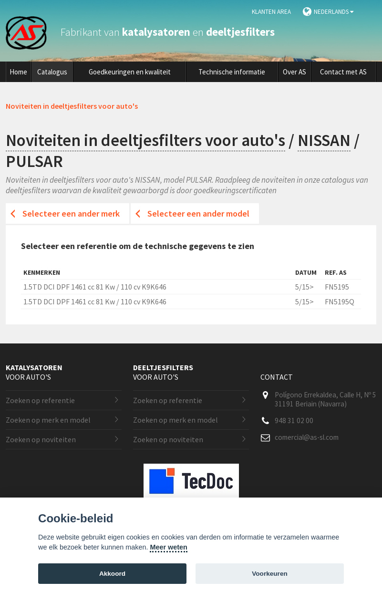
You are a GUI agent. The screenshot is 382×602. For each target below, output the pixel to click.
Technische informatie (231, 71)
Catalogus (52, 71)
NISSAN (324, 140)
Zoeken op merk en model (48, 420)
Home (18, 71)
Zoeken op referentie (40, 400)
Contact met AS (343, 71)
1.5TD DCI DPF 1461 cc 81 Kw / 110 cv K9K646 (94, 286)
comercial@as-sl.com (307, 437)
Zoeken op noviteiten (41, 439)
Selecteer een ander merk (71, 213)
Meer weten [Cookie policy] (168, 547)
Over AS (294, 71)
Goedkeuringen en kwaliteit (130, 71)
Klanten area (271, 12)
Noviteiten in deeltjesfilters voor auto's (145, 140)
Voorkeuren (270, 573)
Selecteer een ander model (198, 213)
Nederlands (333, 12)
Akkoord (112, 573)
